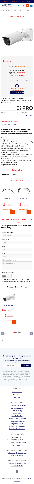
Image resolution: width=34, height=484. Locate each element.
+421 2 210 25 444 (25, 1)
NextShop (14, 478)
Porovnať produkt (9, 81)
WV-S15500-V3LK (10, 125)
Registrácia (17, 395)
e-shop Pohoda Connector (24, 478)
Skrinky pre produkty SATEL (17, 419)
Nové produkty (17, 411)
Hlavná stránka (17, 392)
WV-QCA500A (7, 199)
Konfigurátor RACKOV (17, 424)
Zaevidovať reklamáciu (17, 429)
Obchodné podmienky (17, 426)
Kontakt (17, 397)
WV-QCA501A (24, 199)
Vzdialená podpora (17, 413)
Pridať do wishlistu (23, 81)
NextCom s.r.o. (17, 481)
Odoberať (26, 365)
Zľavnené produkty (17, 408)
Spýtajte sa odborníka (17, 92)
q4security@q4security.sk (11, 1)
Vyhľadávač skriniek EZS (17, 421)
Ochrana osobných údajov (17, 406)
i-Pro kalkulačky (17, 416)
